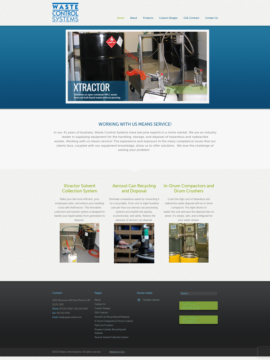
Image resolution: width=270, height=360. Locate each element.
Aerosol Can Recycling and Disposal (112, 317)
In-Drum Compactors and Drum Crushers (189, 188)
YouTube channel (151, 300)
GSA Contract (191, 18)
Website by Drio (117, 352)
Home (120, 18)
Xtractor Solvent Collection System (79, 188)
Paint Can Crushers (104, 325)
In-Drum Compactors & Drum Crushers (114, 321)
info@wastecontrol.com (70, 317)
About (133, 18)
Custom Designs (168, 18)
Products (148, 18)
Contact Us (211, 18)
